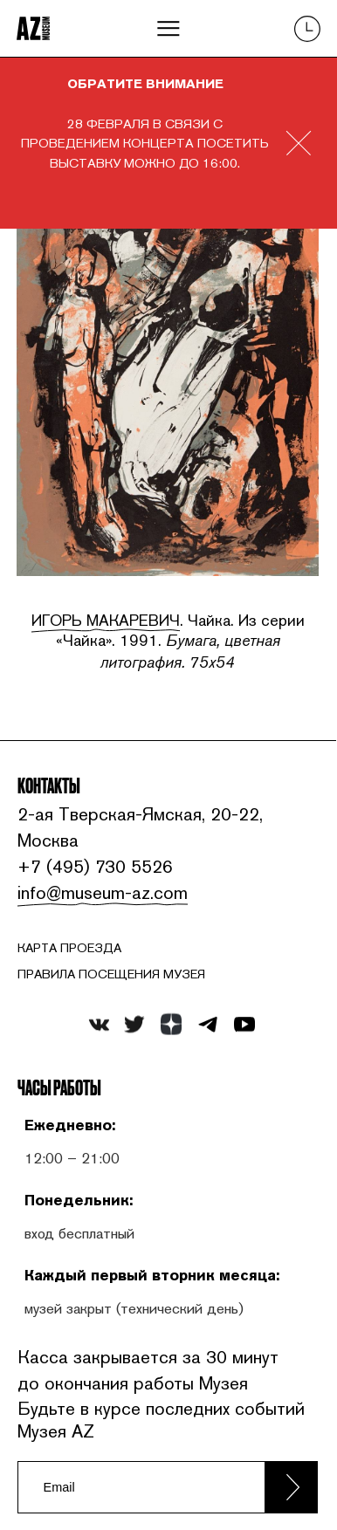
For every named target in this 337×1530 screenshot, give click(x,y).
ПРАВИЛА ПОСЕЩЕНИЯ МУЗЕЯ (111, 974)
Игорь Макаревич (105, 620)
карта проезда (69, 948)
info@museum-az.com (99, 893)
